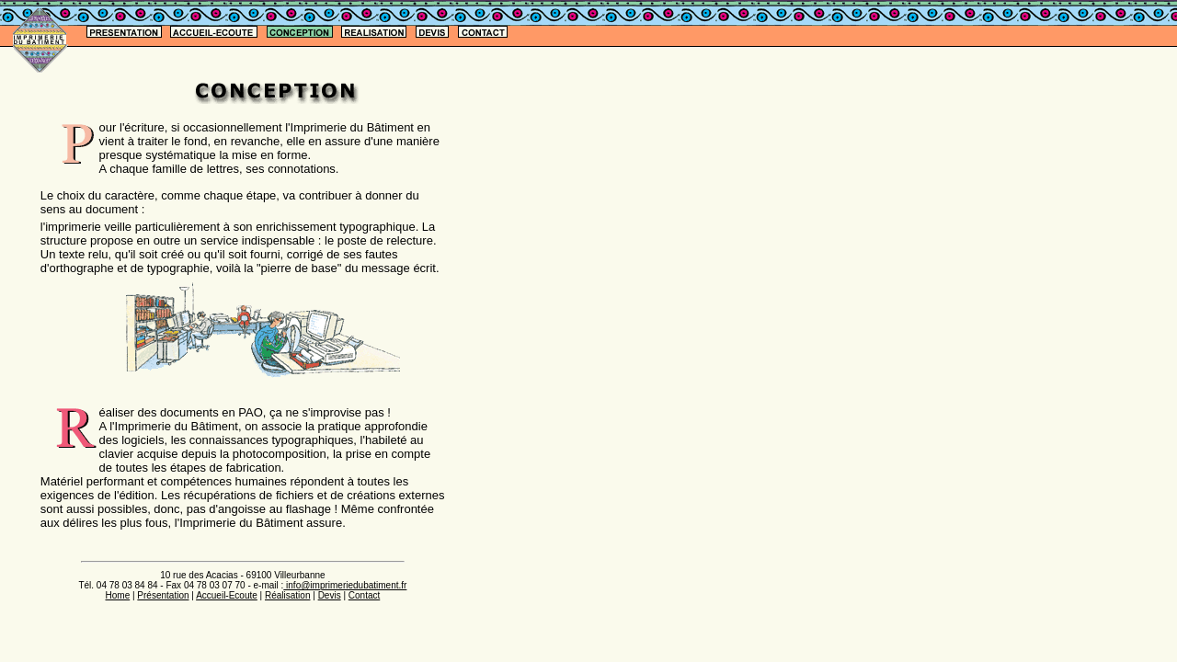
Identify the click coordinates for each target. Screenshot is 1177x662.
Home (118, 595)
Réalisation (287, 595)
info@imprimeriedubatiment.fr (344, 585)
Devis (329, 595)
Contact (364, 595)
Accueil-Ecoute (226, 595)
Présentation (163, 595)
